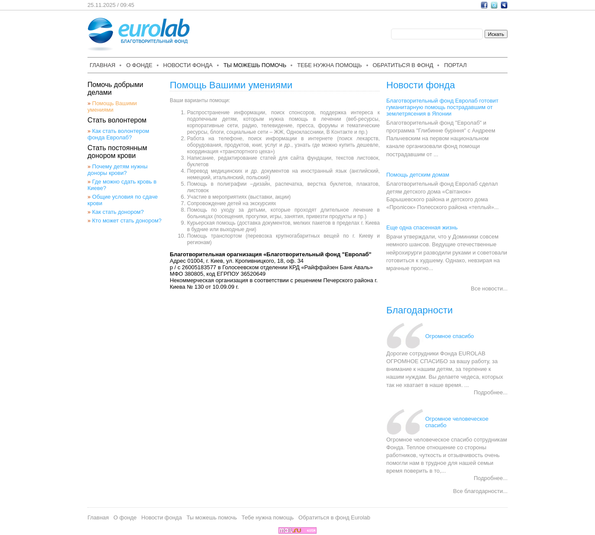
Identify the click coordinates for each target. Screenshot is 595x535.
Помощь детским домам (417, 174)
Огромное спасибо (449, 336)
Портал (455, 65)
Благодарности (419, 310)
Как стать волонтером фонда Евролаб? (118, 134)
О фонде (139, 65)
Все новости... (489, 288)
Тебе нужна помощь (329, 65)
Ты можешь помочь (254, 65)
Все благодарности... (480, 491)
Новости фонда (188, 65)
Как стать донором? (118, 212)
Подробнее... (491, 392)
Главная (102, 65)
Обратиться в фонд (403, 65)
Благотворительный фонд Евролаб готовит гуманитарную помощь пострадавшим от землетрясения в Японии (442, 107)
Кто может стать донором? (127, 220)
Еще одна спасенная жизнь (422, 227)
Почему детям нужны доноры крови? (117, 169)
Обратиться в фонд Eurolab (334, 517)
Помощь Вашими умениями (112, 106)
